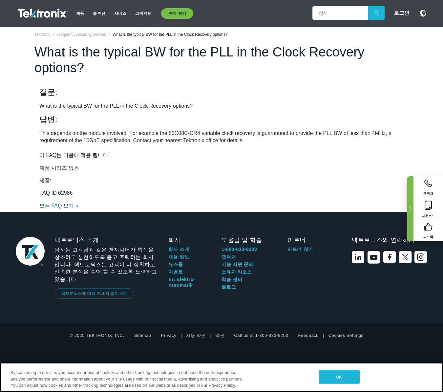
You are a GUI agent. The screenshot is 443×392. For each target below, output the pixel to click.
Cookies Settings (345, 335)
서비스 (120, 13)
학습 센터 (232, 279)
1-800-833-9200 (239, 249)
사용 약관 (195, 335)
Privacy (169, 335)
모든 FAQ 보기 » (58, 205)
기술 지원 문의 (237, 264)
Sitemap (142, 335)
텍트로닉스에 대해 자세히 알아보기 (94, 293)
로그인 (402, 13)
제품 (80, 13)
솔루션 (99, 13)
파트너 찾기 (300, 249)
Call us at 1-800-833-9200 (261, 335)
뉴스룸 (175, 264)
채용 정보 (178, 256)
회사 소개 (178, 249)
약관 (219, 335)
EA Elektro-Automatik (181, 282)
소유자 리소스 (237, 271)
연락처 (229, 256)
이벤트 (175, 271)
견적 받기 (177, 13)
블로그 (229, 287)
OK (339, 376)
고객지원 (143, 13)
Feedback (308, 335)
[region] (221, 377)
